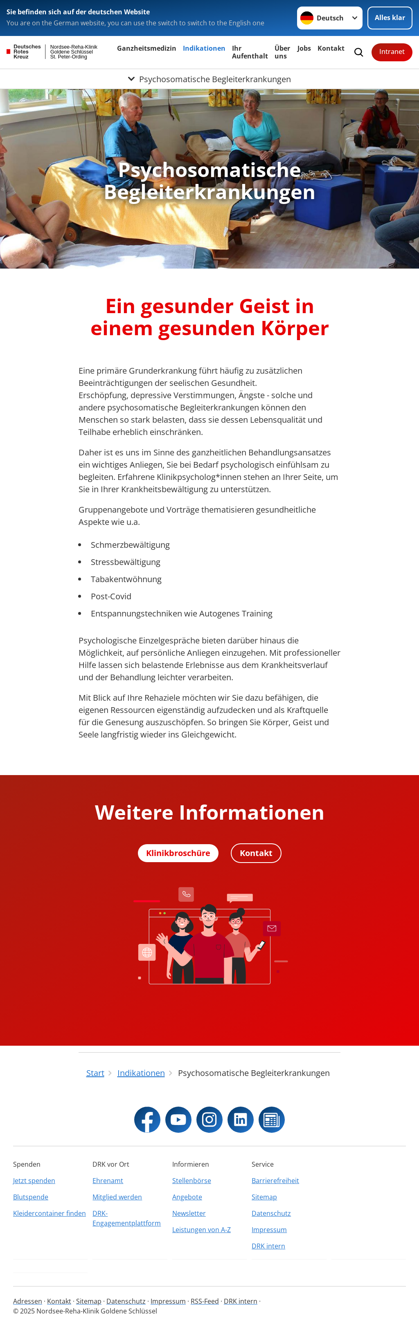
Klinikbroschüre (178, 852)
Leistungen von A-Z (201, 1229)
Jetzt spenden (34, 1180)
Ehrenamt (107, 1180)
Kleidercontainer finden (49, 1213)
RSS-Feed (205, 1301)
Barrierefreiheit (275, 1180)
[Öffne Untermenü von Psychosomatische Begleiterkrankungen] (209, 79)
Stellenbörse (191, 1180)
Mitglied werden (117, 1196)
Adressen (27, 1301)
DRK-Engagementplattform (126, 1218)
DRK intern (268, 1246)
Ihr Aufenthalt (250, 52)
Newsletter (189, 1213)
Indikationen (204, 48)
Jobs (304, 48)
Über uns (282, 52)
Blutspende (30, 1196)
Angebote (187, 1196)
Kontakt (331, 48)
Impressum (269, 1229)
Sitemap (264, 1196)
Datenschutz (271, 1213)
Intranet (392, 51)
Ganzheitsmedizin (146, 48)
